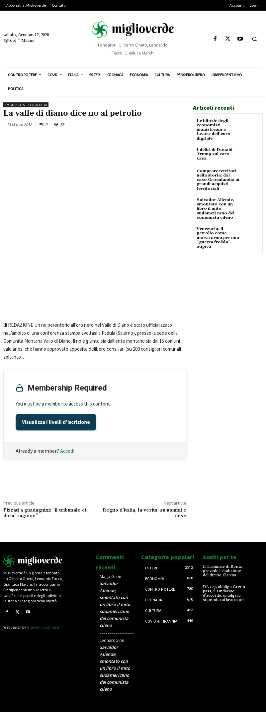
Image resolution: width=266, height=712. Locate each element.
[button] (254, 39)
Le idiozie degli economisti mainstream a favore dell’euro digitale (213, 129)
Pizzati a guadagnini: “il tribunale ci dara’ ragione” (44, 513)
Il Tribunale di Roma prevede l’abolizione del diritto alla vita (222, 571)
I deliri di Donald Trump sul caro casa (214, 154)
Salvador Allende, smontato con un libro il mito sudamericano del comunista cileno (215, 208)
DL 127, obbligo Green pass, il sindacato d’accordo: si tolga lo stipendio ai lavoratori (224, 593)
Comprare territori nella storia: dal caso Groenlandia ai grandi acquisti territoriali (218, 179)
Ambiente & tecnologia (25, 104)
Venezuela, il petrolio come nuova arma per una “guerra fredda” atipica (218, 237)
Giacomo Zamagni (43, 627)
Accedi (67, 450)
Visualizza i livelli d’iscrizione (56, 422)
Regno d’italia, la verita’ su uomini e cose (144, 513)
